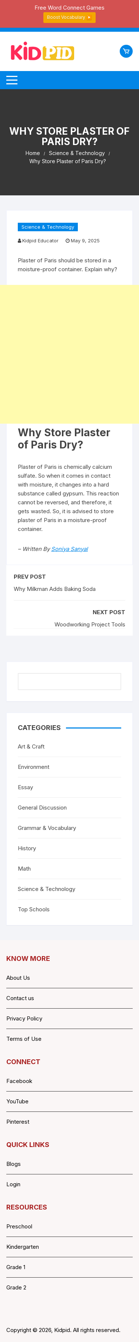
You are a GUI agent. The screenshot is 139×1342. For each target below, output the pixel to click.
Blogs (13, 1163)
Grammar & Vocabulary (47, 827)
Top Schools (34, 909)
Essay (25, 787)
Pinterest (17, 1121)
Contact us (20, 998)
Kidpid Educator (40, 240)
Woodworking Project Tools (89, 624)
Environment (33, 766)
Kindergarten (22, 1246)
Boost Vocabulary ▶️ (69, 17)
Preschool (19, 1226)
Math (24, 868)
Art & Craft (31, 746)
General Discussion (42, 807)
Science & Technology (47, 227)
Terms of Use (24, 1038)
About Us (18, 977)
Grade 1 (15, 1267)
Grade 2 (16, 1287)
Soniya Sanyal (69, 548)
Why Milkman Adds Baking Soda (55, 588)
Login (13, 1184)
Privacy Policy (24, 1018)
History (27, 848)
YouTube (17, 1101)
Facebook (19, 1080)
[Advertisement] (69, 354)
